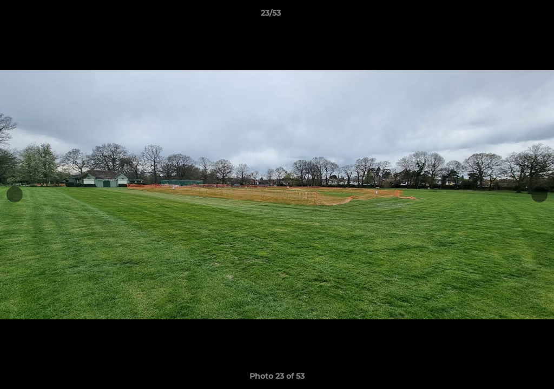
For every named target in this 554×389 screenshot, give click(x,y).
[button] (508, 16)
